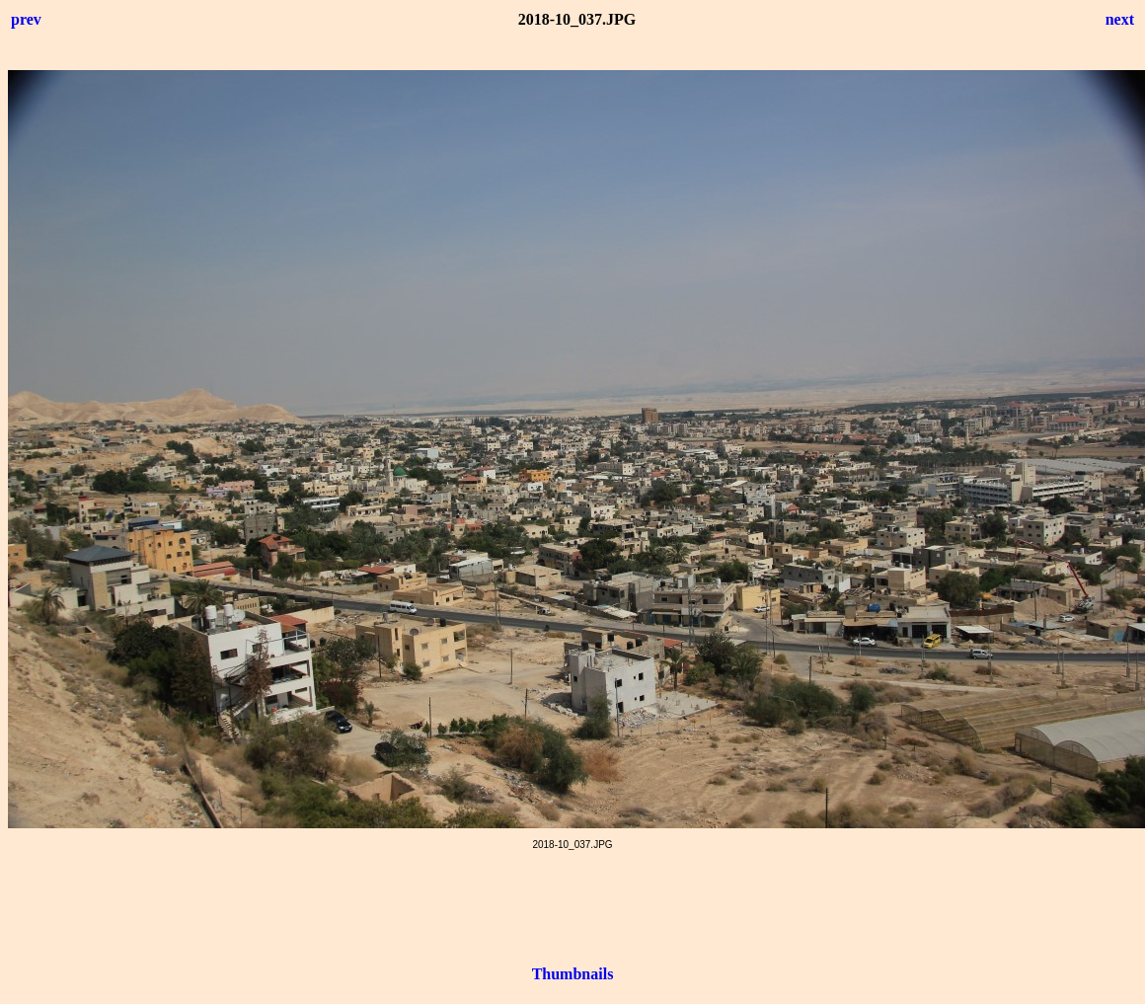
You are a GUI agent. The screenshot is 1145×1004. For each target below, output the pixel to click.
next (1120, 19)
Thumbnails (573, 973)
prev (26, 19)
